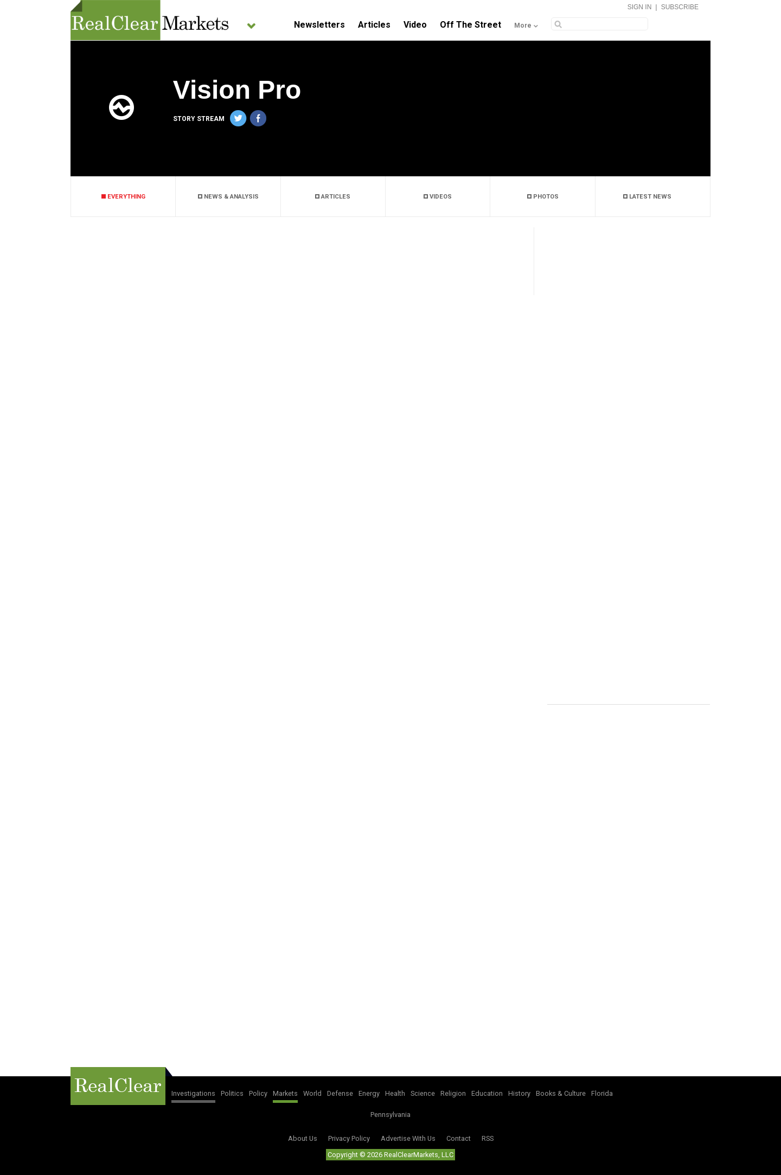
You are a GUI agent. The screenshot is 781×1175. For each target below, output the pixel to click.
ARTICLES (332, 196)
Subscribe (680, 7)
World (312, 1093)
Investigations (193, 1093)
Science (423, 1093)
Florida (602, 1093)
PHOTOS (543, 196)
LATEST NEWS (647, 196)
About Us (302, 1138)
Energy (369, 1093)
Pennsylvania (390, 1114)
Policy (258, 1093)
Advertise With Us (408, 1138)
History (519, 1093)
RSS (488, 1138)
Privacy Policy (349, 1138)
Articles (374, 25)
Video (415, 25)
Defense (340, 1093)
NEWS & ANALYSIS (228, 196)
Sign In (640, 7)
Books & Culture (561, 1093)
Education (487, 1093)
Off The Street (470, 25)
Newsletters (319, 25)
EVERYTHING (123, 196)
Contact (458, 1138)
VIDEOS (438, 196)
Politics (232, 1093)
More (523, 25)
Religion (453, 1093)
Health (395, 1093)
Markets (285, 1093)
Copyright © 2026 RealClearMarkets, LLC (390, 1155)
